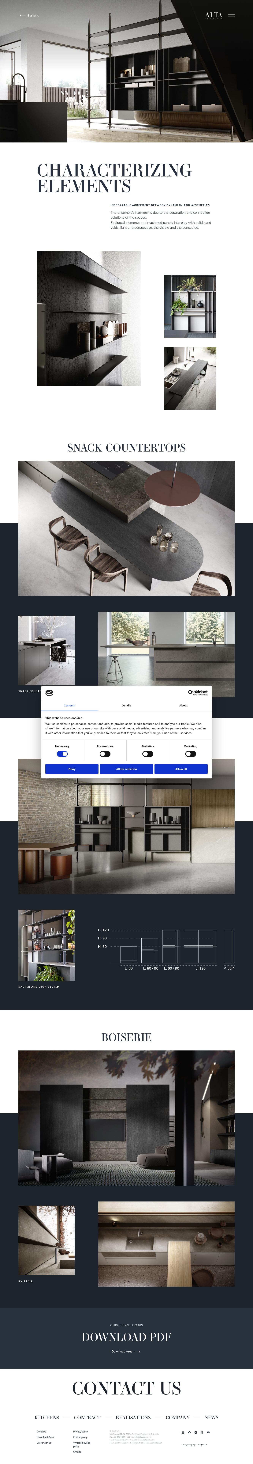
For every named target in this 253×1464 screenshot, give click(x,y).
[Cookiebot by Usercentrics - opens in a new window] (191, 693)
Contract (87, 1417)
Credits (77, 1452)
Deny (72, 769)
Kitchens (47, 1417)
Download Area (45, 1437)
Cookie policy (80, 1437)
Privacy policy (80, 1432)
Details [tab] (126, 705)
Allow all (181, 769)
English (201, 1445)
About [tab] (183, 705)
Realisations (133, 1417)
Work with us (44, 1443)
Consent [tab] (69, 705)
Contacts (41, 1432)
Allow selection (126, 769)
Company (178, 1417)
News (211, 1417)
